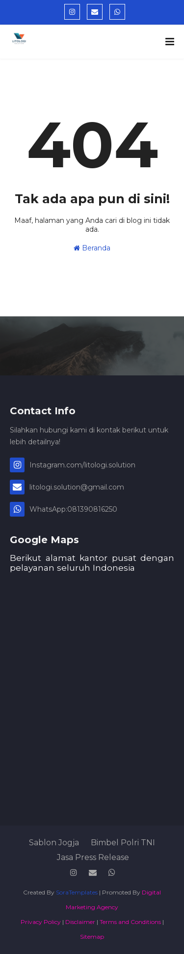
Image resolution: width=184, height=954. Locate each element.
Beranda (92, 248)
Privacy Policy (41, 921)
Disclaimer (80, 921)
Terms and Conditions (130, 921)
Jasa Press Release (93, 857)
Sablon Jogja (54, 842)
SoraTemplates (77, 892)
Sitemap (92, 936)
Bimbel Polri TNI (123, 842)
